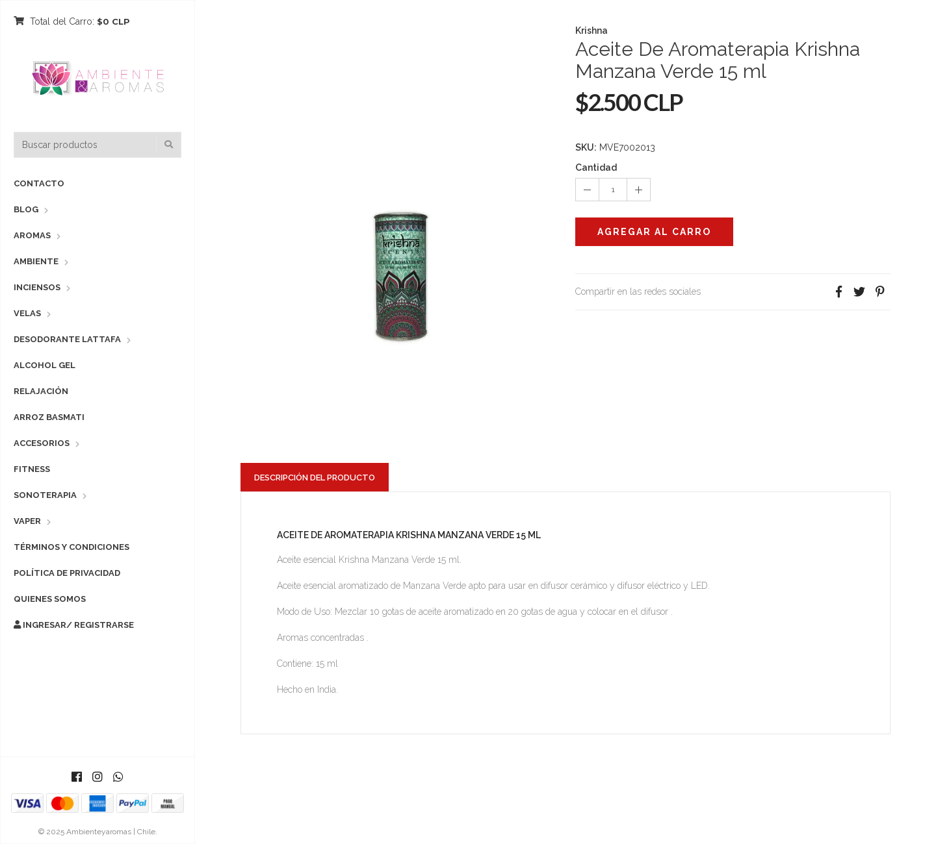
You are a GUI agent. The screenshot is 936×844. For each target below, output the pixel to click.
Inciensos (37, 287)
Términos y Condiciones (71, 547)
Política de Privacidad (67, 573)
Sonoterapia (45, 495)
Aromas (32, 235)
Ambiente (36, 261)
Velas (27, 313)
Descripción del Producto (314, 477)
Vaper (27, 521)
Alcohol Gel (44, 365)
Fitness (32, 469)
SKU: (586, 147)
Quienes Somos (50, 599)
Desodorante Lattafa (67, 339)
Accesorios (42, 443)
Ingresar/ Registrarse (74, 625)
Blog (26, 209)
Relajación (41, 391)
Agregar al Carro (654, 232)
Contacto (39, 183)
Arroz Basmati (49, 417)
